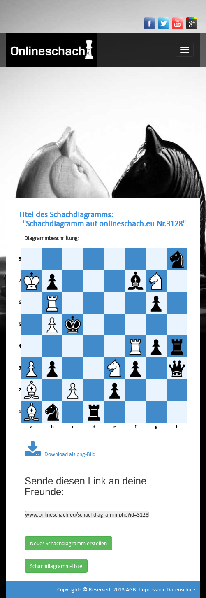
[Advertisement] (103, 128)
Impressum (151, 589)
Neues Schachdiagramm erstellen (68, 543)
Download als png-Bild (60, 454)
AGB (131, 589)
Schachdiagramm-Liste (56, 566)
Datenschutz (181, 589)
